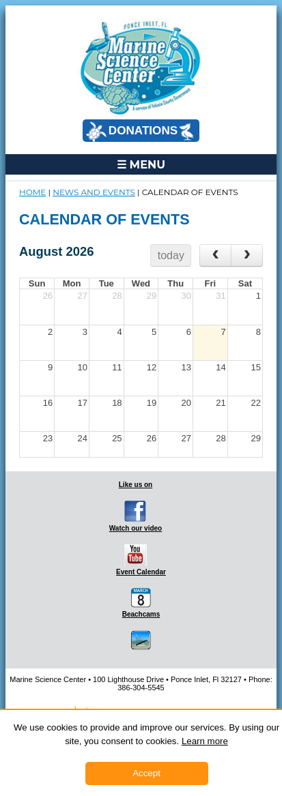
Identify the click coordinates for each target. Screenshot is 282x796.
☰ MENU (141, 164)
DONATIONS (140, 131)
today (171, 255)
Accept (146, 773)
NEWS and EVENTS (94, 192)
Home (32, 192)
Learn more (205, 741)
